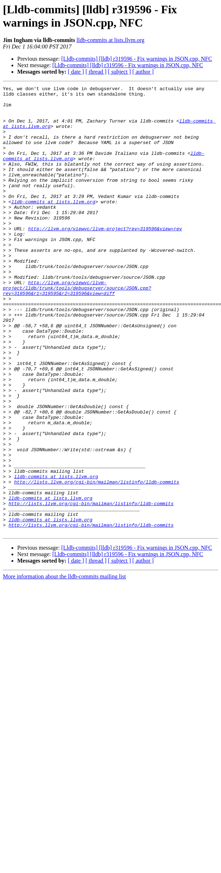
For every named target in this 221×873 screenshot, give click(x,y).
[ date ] (76, 72)
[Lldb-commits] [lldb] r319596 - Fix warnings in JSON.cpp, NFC (136, 59)
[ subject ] (119, 72)
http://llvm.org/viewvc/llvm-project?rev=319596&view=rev (105, 257)
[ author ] (143, 72)
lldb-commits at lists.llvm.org (110, 40)
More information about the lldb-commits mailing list (64, 666)
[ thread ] (96, 72)
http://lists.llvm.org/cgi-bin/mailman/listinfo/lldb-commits (96, 561)
